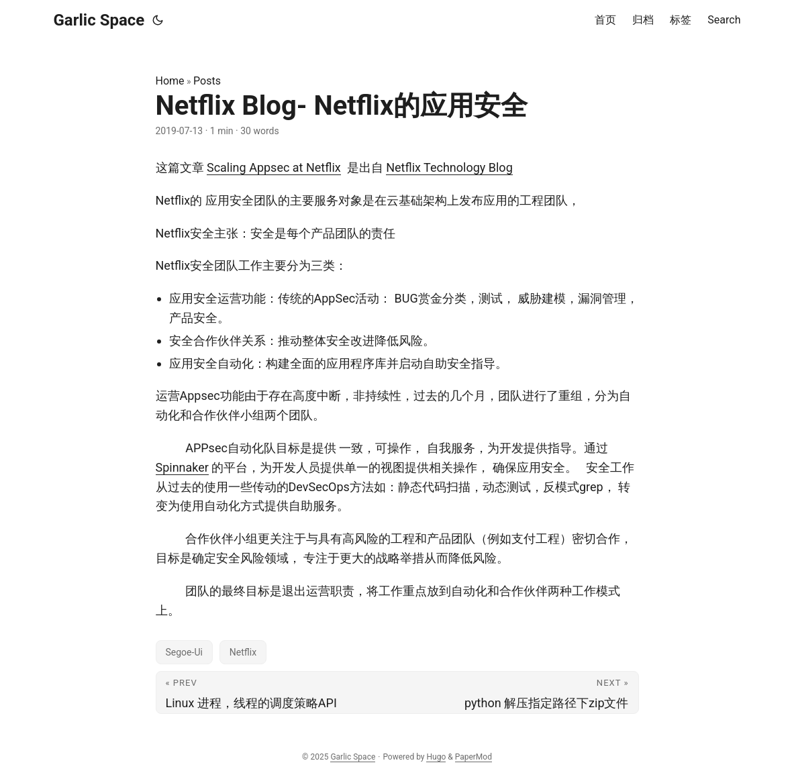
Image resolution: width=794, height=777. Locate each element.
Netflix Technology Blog (449, 167)
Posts (207, 80)
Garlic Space (99, 20)
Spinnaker (182, 467)
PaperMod (473, 757)
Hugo (436, 757)
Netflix (243, 652)
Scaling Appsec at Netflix (274, 167)
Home (170, 80)
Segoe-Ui (184, 652)
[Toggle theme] (158, 20)
